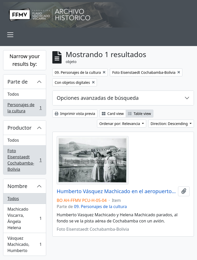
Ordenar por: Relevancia (120, 123)
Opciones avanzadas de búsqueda (98, 97)
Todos (13, 94)
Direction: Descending (170, 123)
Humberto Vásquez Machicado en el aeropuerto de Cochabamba (116, 191)
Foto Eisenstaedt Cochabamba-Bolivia (24, 160)
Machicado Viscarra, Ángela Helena (24, 218)
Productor (19, 127)
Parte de (17, 81)
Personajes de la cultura (24, 108)
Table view (139, 113)
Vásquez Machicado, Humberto (24, 244)
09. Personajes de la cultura (100, 206)
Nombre (17, 186)
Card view (113, 113)
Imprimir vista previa (75, 113)
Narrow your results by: (24, 60)
